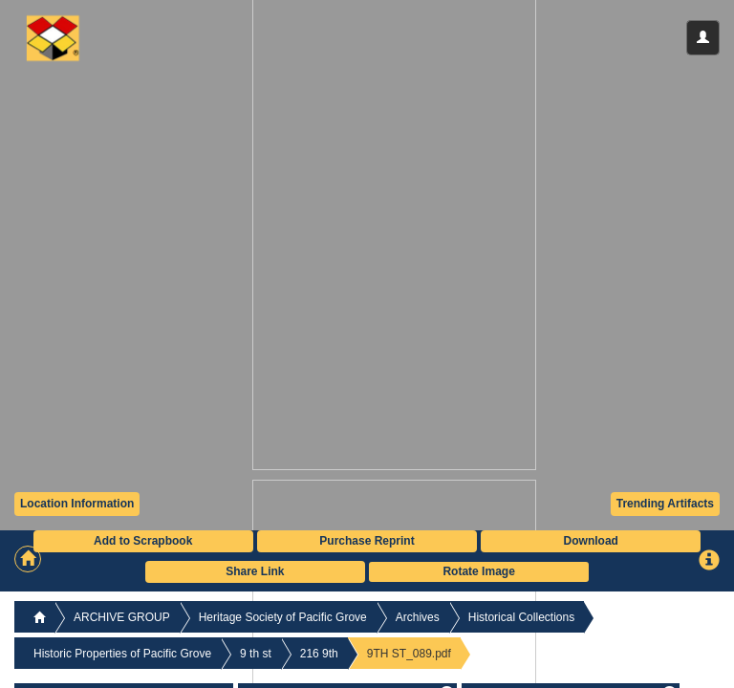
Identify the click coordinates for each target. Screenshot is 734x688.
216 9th (319, 653)
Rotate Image (478, 571)
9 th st (255, 653)
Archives (418, 617)
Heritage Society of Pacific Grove (283, 617)
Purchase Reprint (366, 541)
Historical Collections (521, 617)
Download (591, 541)
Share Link (255, 571)
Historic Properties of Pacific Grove (122, 653)
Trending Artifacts (665, 503)
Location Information (77, 503)
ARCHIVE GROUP (122, 617)
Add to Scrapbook (143, 541)
